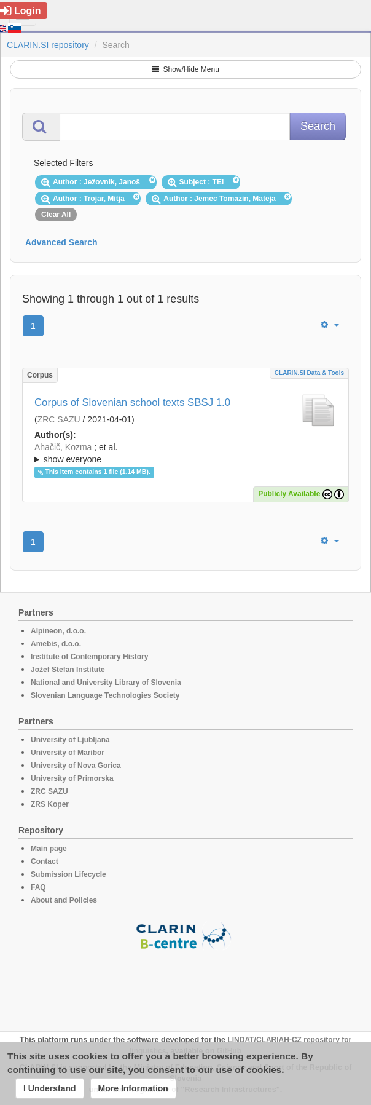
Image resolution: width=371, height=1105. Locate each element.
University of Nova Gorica (76, 765)
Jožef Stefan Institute (68, 669)
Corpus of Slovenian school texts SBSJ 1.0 (132, 402)
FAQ (38, 887)
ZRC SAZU (58, 419)
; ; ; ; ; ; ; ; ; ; (185, 453)
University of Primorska (72, 778)
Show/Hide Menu (185, 69)
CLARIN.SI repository (48, 45)
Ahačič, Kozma (63, 447)
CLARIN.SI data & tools (309, 373)
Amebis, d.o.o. (56, 644)
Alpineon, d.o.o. (58, 631)
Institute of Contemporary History (89, 656)
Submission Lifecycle (68, 874)
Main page (49, 848)
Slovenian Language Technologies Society (105, 695)
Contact (44, 861)
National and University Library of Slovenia (106, 682)
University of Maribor (67, 752)
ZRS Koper (50, 804)
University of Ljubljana (70, 739)
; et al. (185, 453)
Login (20, 11)
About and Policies (64, 900)
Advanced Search (61, 242)
